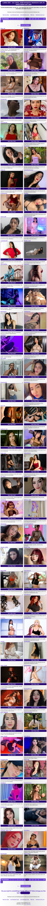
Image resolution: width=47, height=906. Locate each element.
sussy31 (2, 641)
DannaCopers (4, 853)
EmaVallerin (27, 830)
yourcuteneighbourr (28, 523)
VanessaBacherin (28, 334)
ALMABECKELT (27, 618)
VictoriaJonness (28, 783)
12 (32, 18)
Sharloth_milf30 (4, 547)
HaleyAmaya (3, 523)
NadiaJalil (3, 51)
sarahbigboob (27, 99)
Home (18, 25)
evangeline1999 (4, 759)
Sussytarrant (4, 99)
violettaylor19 (27, 311)
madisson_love (4, 429)
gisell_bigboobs (4, 712)
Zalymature (26, 264)
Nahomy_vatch (27, 499)
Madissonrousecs (28, 216)
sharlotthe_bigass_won (6, 830)
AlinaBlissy (26, 51)
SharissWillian (4, 264)
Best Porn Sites (6, 14)
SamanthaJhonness (28, 170)
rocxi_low (3, 405)
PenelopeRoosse (28, 688)
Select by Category (25, 25)
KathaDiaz (3, 618)
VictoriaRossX (27, 594)
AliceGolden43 (4, 122)
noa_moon (3, 476)
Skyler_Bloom (27, 853)
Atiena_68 (3, 28)
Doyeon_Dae (27, 547)
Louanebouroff (4, 240)
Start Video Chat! (12, 47)
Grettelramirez (4, 193)
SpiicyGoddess (27, 665)
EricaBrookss (4, 807)
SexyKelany (27, 146)
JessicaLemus (4, 287)
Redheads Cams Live (40, 14)
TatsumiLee (26, 28)
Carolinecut (3, 499)
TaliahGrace (27, 405)
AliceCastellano (27, 75)
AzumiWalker (27, 122)
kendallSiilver (4, 688)
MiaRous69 (26, 759)
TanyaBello (26, 287)
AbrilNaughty (27, 641)
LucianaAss (3, 334)
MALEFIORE (3, 146)
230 (44, 18)
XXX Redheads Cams (24, 14)
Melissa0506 (3, 570)
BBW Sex (32, 14)
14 (38, 18)
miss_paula (3, 358)
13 (35, 18)
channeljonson (27, 570)
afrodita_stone (27, 240)
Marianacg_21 (27, 476)
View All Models (5, 18)
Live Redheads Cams (14, 14)
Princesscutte (4, 382)
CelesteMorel (27, 736)
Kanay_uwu (3, 453)
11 (30, 18)
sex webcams (25, 893)
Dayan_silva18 (4, 736)
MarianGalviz (4, 311)
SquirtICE (3, 594)
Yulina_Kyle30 (4, 665)
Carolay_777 (27, 358)
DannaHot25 (27, 382)
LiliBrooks (3, 170)
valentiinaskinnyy (28, 712)
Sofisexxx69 (3, 216)
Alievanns (26, 807)
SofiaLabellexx (27, 453)
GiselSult (26, 193)
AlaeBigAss (3, 783)
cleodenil (26, 429)
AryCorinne (3, 75)
